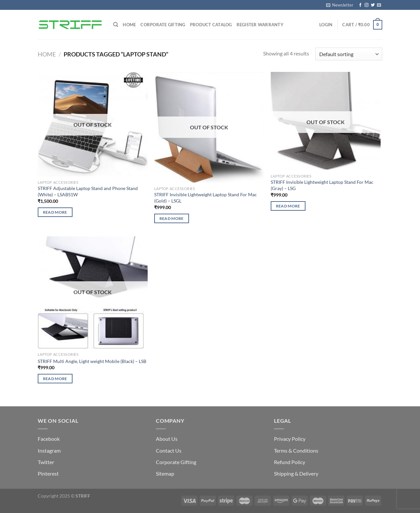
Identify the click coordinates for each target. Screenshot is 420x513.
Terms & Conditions (296, 450)
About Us (167, 439)
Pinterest (48, 473)
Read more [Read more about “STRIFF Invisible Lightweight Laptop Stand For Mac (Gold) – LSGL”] (171, 218)
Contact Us (168, 450)
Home (129, 24)
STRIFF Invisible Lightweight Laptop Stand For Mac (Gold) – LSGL (205, 197)
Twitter (46, 462)
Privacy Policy (289, 439)
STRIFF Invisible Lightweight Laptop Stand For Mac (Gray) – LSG (322, 185)
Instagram (49, 450)
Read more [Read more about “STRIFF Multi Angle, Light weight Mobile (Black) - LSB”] (55, 378)
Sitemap (165, 473)
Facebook (49, 439)
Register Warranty (260, 24)
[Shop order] (348, 54)
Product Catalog (211, 24)
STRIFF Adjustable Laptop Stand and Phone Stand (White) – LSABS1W (88, 191)
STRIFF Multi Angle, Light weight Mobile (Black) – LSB (92, 361)
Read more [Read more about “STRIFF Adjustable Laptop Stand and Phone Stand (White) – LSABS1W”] (55, 212)
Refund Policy (289, 462)
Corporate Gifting (162, 24)
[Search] (115, 24)
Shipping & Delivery (296, 473)
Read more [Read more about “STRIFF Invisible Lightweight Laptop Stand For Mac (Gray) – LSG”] (288, 206)
